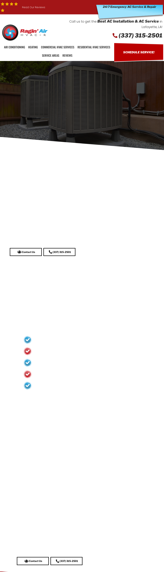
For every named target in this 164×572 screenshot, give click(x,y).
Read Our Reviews (33, 7)
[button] (26, 252)
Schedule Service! (138, 52)
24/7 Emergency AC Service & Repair (129, 6)
